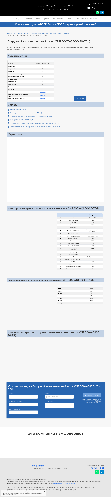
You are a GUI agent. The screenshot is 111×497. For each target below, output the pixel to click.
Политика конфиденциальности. (64, 484)
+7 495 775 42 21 (95, 467)
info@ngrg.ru (38, 465)
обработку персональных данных (93, 401)
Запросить (42, 92)
